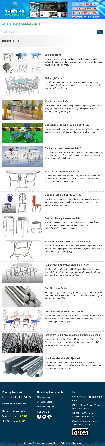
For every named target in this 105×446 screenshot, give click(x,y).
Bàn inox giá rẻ (53, 54)
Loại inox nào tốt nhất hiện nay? (62, 358)
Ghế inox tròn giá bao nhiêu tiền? (63, 218)
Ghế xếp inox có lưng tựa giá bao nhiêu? (67, 124)
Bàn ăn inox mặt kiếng (57, 101)
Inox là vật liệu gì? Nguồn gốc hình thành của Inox (72, 335)
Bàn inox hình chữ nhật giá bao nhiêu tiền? (68, 241)
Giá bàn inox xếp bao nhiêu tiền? (63, 148)
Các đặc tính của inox (57, 288)
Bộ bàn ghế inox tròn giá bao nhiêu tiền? (67, 264)
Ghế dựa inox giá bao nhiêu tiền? (63, 194)
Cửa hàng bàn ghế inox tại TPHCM (64, 311)
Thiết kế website (44, 397)
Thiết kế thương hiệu (45, 406)
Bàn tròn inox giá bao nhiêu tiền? (63, 171)
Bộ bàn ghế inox (53, 78)
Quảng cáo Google (45, 402)
